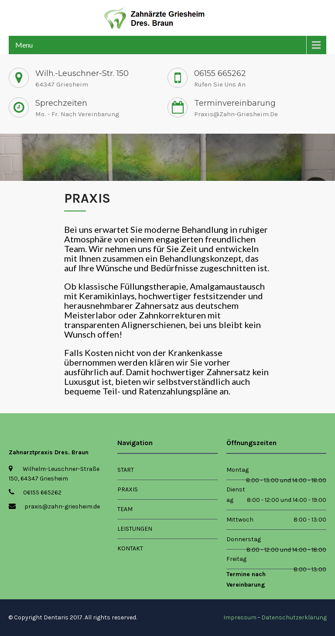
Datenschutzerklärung (294, 617)
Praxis (127, 489)
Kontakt (130, 548)
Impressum (239, 617)
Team (125, 509)
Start (125, 470)
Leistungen (134, 528)
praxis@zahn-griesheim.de (236, 114)
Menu (24, 45)
